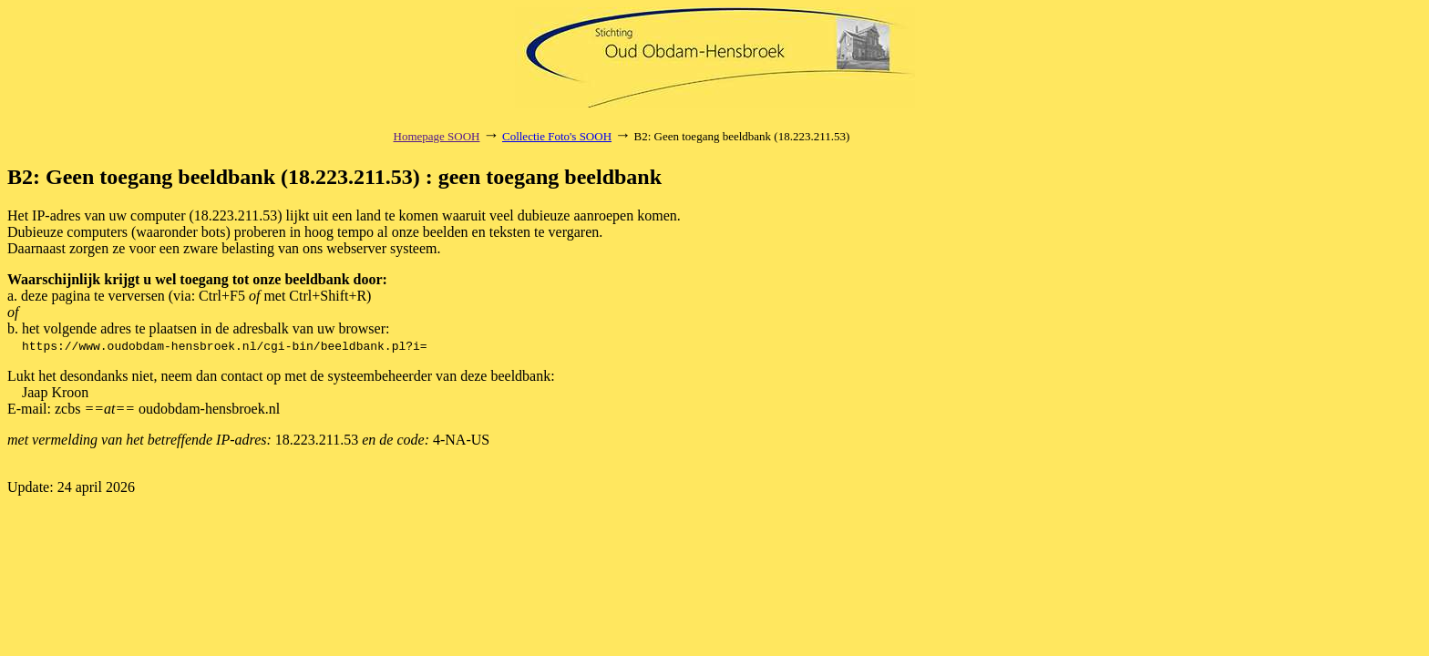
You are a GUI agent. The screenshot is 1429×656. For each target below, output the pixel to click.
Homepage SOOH (437, 136)
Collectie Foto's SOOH (557, 136)
